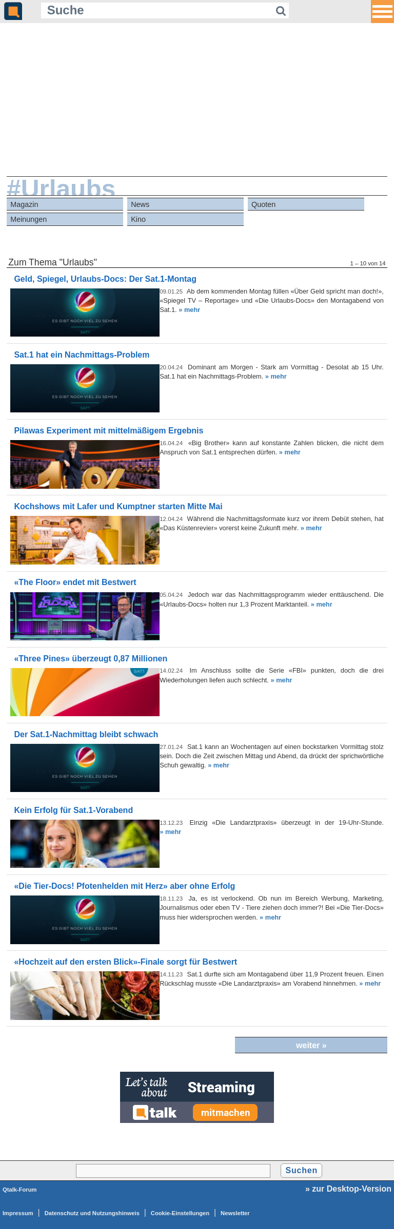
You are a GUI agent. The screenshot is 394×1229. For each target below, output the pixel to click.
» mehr (189, 310)
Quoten (263, 204)
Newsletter (235, 1213)
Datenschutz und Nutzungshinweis (92, 1213)
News (140, 204)
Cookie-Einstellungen (180, 1213)
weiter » (311, 1045)
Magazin (24, 204)
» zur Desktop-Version (348, 1188)
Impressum (18, 1213)
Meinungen (28, 219)
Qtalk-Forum (20, 1189)
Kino (138, 219)
